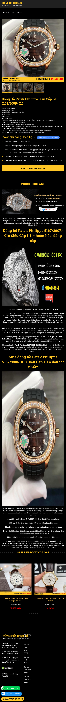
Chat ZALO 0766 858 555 (33, 168)
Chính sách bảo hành (27, 679)
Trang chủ (5, 12)
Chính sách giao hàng (27, 669)
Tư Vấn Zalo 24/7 (13, 694)
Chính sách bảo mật (27, 660)
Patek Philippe (16, 12)
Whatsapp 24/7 (12, 688)
